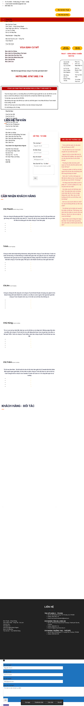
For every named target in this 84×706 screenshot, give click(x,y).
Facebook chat (37, 702)
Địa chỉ (58, 702)
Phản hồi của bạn (9, 685)
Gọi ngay (26, 702)
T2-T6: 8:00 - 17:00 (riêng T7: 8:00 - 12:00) (17, 1)
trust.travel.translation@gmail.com (15, 3)
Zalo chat (49, 702)
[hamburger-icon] (81, 19)
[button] (2, 507)
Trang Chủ (9, 19)
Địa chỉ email (37, 157)
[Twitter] (50, 610)
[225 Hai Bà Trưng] (62, 645)
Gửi (35, 178)
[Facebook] (48, 610)
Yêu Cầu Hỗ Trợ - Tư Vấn (41, 163)
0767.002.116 (9, 5)
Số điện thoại (37, 150)
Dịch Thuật (9, 21)
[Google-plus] (52, 610)
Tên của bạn (37, 143)
